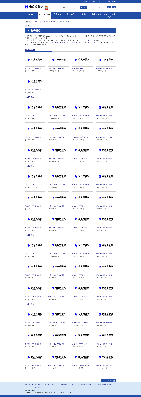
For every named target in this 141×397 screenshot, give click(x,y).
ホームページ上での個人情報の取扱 (59, 384)
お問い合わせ (112, 1)
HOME (34, 22)
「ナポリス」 (87, 40)
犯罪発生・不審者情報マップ (60, 22)
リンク (27, 387)
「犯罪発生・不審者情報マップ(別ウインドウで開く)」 (70, 42)
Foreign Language (90, 1)
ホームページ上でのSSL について (83, 384)
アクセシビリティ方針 (39, 384)
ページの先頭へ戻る (108, 381)
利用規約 (27, 384)
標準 (109, 7)
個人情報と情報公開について (104, 384)
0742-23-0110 (63, 392)
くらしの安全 (44, 22)
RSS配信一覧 (35, 387)
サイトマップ (102, 1)
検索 (84, 7)
